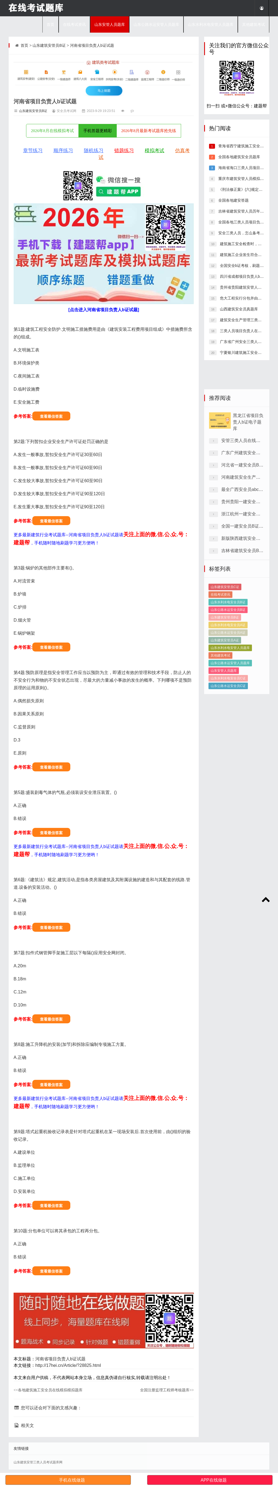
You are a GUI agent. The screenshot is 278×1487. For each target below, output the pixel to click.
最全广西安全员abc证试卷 (246, 560)
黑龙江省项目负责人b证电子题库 (248, 493)
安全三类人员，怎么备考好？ (242, 233)
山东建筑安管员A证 (225, 696)
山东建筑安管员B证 (49, 45)
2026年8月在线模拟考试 (52, 131)
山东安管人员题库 (109, 24)
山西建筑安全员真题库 (238, 309)
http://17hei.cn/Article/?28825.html (68, 1365)
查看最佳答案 (51, 416)
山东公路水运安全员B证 (228, 666)
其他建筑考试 (253, 24)
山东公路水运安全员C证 (228, 742)
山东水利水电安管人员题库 (210, 24)
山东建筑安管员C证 (225, 643)
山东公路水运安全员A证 (228, 688)
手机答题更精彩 (97, 131)
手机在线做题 (72, 1480)
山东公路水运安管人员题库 (156, 24)
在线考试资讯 (74, 24)
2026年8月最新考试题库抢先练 (148, 131)
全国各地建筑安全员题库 (238, 157)
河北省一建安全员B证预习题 (248, 536)
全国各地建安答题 (233, 200)
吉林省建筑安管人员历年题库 (242, 211)
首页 (50, 24)
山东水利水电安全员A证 (228, 681)
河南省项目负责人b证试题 (92, 45)
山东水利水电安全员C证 (228, 734)
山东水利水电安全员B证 (228, 658)
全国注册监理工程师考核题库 (167, 1390)
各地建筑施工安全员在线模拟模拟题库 (48, 1390)
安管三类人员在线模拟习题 (247, 511)
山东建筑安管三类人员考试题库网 (38, 1462)
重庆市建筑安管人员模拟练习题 (244, 178)
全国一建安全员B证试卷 (244, 597)
